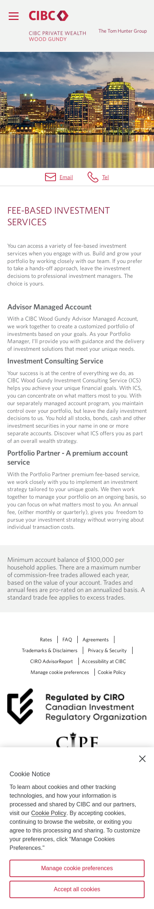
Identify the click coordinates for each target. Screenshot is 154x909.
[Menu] (13, 16)
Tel (105, 177)
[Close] (142, 758)
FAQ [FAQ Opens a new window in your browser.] (67, 639)
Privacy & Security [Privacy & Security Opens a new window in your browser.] (107, 650)
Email (66, 177)
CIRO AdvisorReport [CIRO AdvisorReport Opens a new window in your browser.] (51, 661)
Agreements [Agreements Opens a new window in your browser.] (95, 639)
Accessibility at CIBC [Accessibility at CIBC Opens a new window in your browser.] (104, 661)
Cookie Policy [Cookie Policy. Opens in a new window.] (48, 813)
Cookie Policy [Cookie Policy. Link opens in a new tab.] (112, 672)
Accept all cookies (77, 889)
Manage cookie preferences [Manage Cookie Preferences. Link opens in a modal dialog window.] (60, 672)
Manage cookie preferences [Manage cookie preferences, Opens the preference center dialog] (77, 868)
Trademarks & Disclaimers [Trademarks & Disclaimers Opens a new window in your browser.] (49, 650)
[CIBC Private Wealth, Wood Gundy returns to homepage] (57, 26)
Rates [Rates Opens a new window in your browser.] (46, 639)
